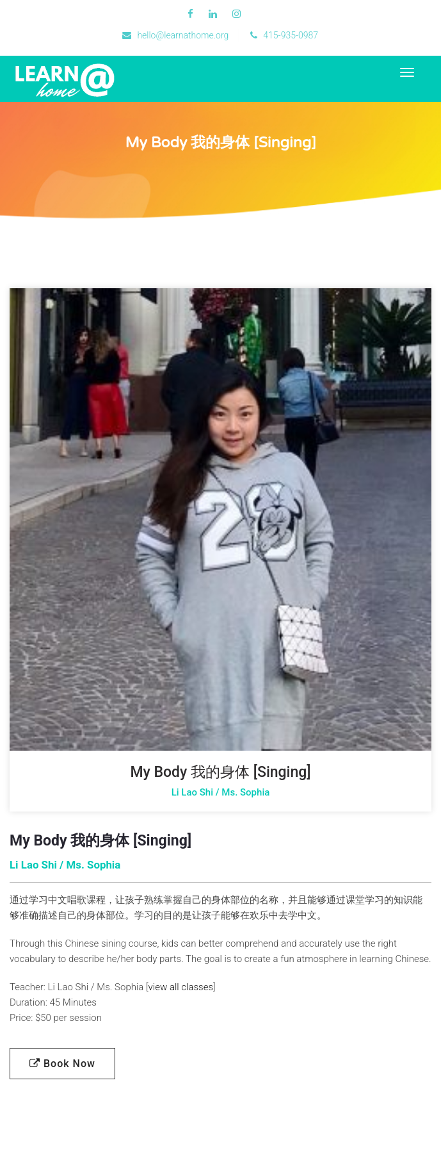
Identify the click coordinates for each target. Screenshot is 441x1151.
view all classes (180, 987)
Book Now (62, 1063)
